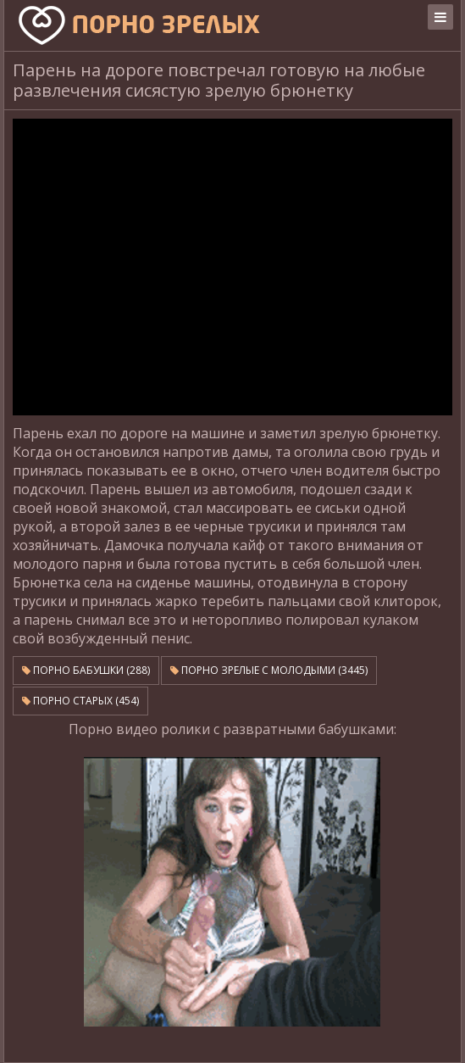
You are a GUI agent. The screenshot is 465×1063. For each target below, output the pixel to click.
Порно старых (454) (80, 700)
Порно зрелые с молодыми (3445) (269, 670)
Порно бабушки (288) (86, 670)
